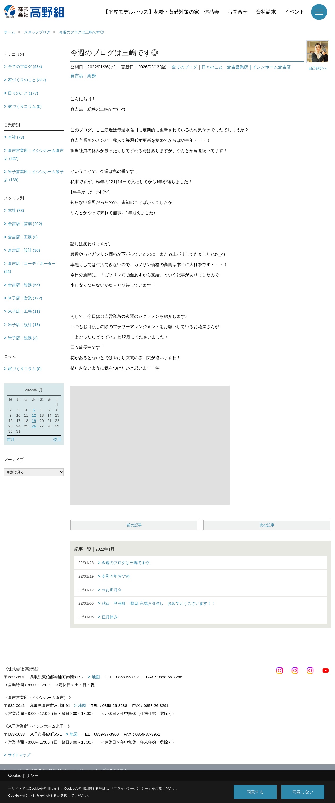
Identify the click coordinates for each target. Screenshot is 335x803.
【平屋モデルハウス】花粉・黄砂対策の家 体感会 (161, 12)
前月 (11, 439)
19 (34, 421)
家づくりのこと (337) (27, 80)
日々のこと (212, 67)
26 (34, 426)
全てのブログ (184, 67)
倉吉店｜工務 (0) (23, 237)
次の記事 (267, 525)
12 (34, 415)
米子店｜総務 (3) (23, 338)
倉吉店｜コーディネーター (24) (30, 267)
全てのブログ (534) (25, 66)
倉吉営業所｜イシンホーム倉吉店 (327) (34, 154)
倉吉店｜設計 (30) (24, 250)
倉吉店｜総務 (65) (24, 284)
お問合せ (237, 12)
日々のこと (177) (23, 93)
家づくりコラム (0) (25, 106)
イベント (294, 12)
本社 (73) (16, 137)
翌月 (57, 439)
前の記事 (134, 525)
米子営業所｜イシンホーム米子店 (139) (34, 175)
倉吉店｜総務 (83, 75)
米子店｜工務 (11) (24, 311)
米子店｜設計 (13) (24, 324)
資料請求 (266, 12)
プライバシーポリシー (131, 789)
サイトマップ (19, 755)
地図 (96, 677)
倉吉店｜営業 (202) (25, 223)
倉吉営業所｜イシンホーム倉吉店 (259, 67)
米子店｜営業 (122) (25, 298)
